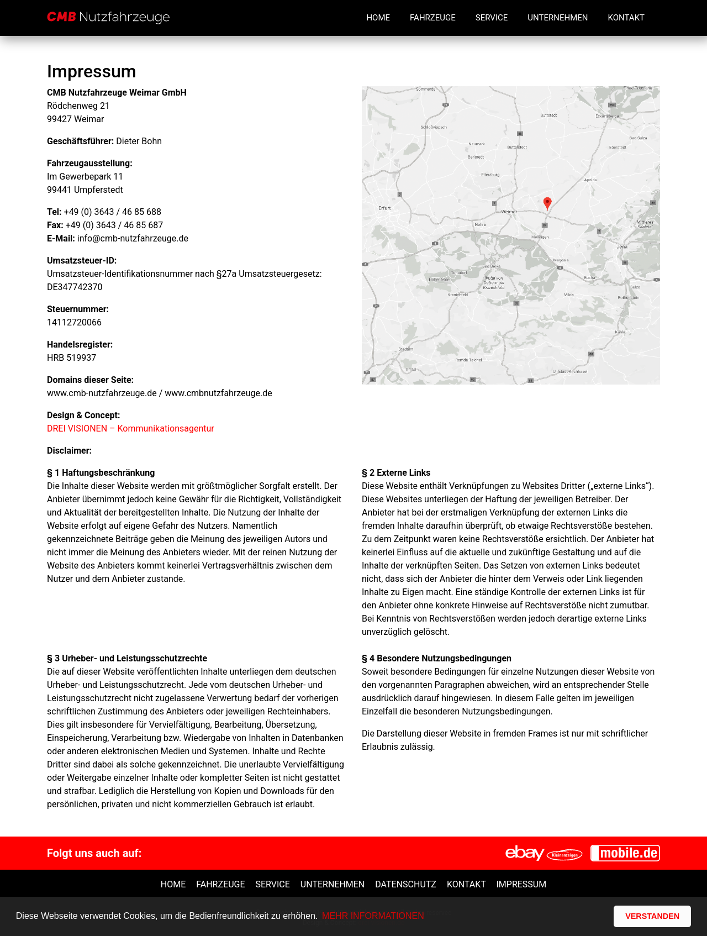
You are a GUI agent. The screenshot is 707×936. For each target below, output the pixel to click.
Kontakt (626, 18)
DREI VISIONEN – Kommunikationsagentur (130, 428)
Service (492, 18)
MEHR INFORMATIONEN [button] (373, 916)
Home (378, 18)
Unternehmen (557, 18)
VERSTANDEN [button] (652, 916)
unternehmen (332, 884)
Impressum (521, 884)
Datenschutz (405, 884)
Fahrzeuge (433, 18)
